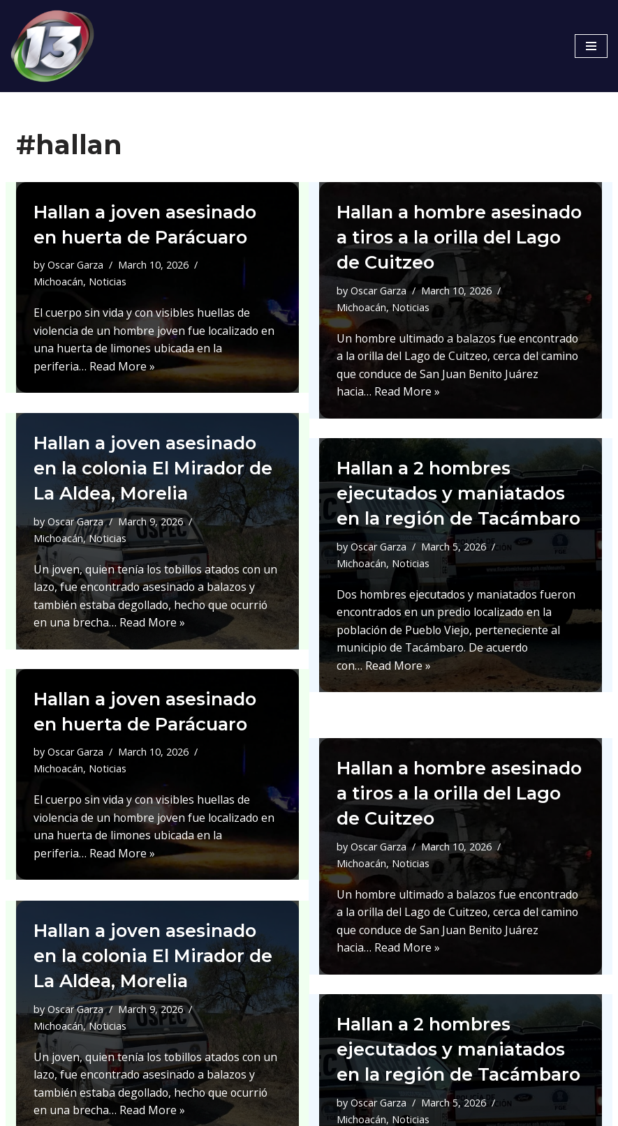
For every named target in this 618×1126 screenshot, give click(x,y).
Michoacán (58, 280)
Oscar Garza (75, 264)
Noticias (107, 280)
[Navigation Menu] (591, 46)
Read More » (122, 365)
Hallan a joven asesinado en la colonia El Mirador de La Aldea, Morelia (157, 468)
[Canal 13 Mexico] (52, 46)
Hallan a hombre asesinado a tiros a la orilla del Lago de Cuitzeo (460, 237)
